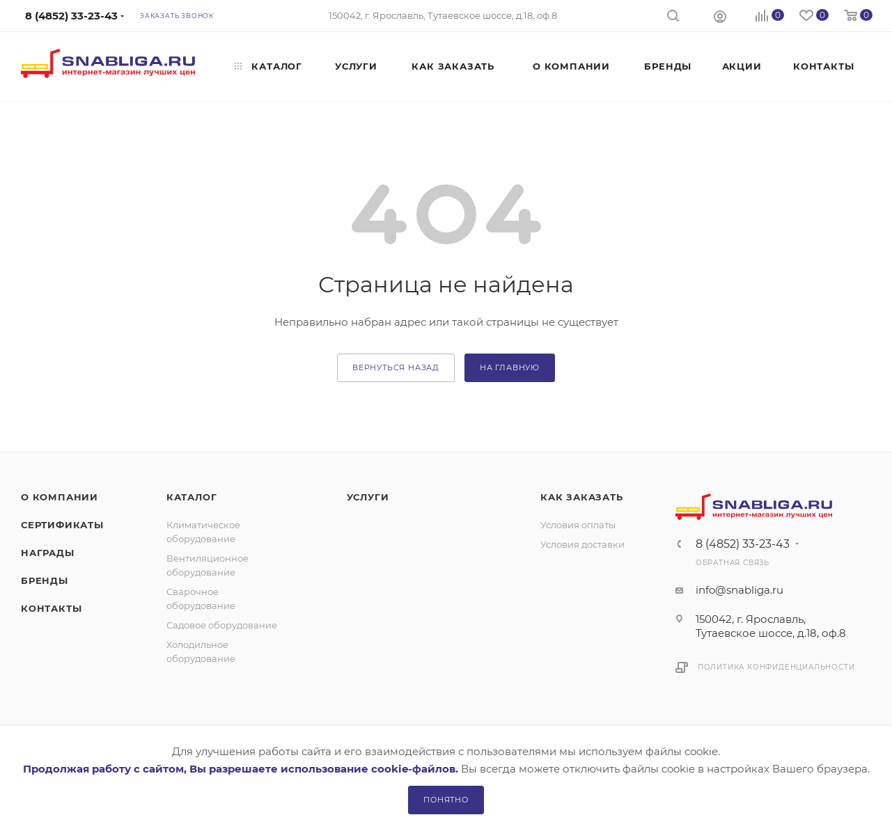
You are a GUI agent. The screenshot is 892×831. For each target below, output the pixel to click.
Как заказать (581, 496)
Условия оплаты (578, 524)
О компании (59, 496)
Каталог (191, 496)
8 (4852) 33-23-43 (743, 544)
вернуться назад (395, 367)
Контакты (51, 608)
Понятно (446, 800)
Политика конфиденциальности (776, 667)
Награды (48, 552)
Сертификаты (62, 524)
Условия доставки (582, 544)
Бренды (44, 580)
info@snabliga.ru (739, 589)
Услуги (368, 496)
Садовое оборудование (221, 625)
